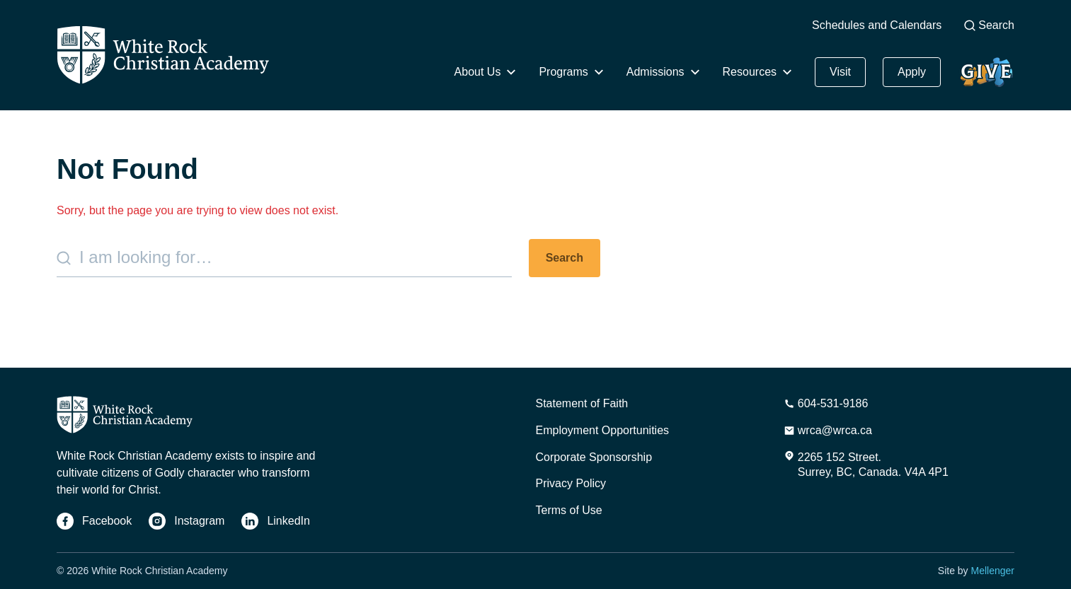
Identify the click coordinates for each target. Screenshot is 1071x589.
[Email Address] (828, 430)
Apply (912, 72)
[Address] (866, 465)
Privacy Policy (571, 483)
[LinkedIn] (275, 521)
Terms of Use (569, 510)
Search (989, 25)
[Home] (163, 54)
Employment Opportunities (603, 430)
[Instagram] (186, 521)
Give (986, 72)
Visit (840, 72)
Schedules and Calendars (876, 25)
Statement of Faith (582, 403)
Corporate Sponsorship (594, 457)
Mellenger (992, 570)
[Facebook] (94, 521)
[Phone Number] (826, 404)
